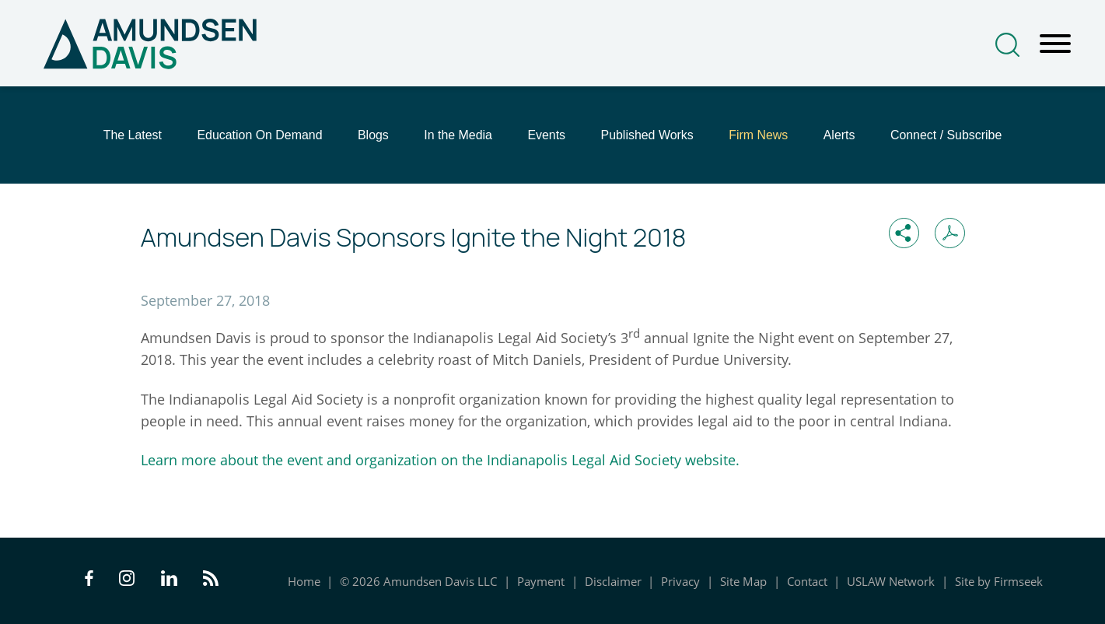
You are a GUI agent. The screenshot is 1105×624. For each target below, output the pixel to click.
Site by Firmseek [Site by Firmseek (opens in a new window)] (999, 581)
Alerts (839, 135)
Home (304, 581)
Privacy (680, 581)
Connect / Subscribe (946, 135)
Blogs (373, 135)
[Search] (1007, 45)
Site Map (743, 581)
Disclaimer (613, 581)
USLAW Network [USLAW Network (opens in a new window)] (891, 581)
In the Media (458, 135)
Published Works (647, 135)
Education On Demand (259, 135)
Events (546, 135)
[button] (904, 233)
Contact (807, 581)
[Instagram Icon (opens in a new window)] (127, 580)
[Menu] (1055, 44)
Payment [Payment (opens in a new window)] (541, 581)
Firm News (758, 135)
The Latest (132, 135)
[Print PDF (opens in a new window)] (950, 233)
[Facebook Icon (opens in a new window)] (89, 580)
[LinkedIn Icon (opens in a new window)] (169, 580)
